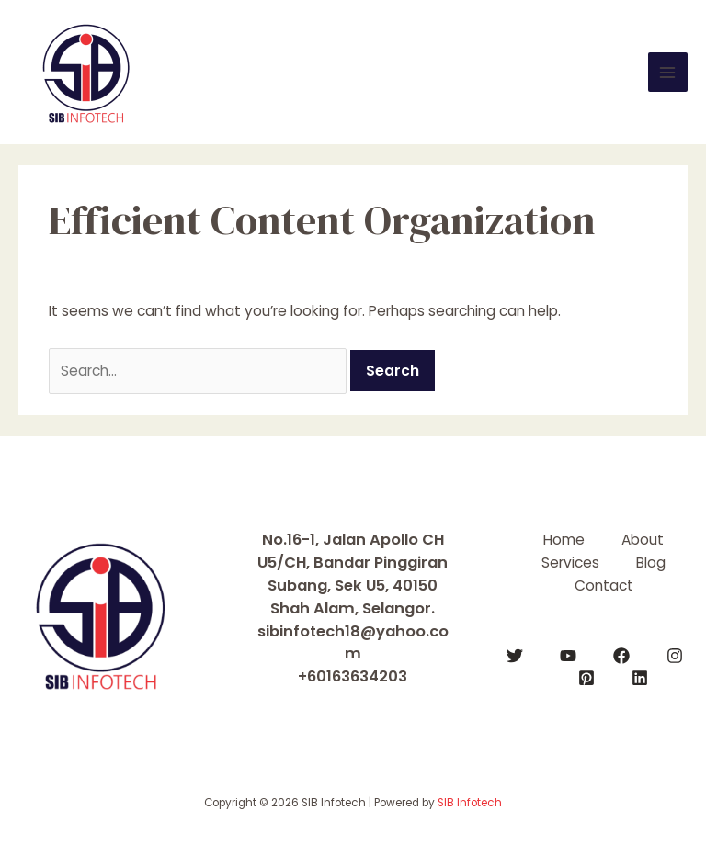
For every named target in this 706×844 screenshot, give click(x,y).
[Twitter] (515, 655)
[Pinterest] (586, 678)
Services (570, 562)
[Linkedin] (640, 678)
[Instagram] (674, 655)
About (642, 539)
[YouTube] (568, 655)
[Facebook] (621, 655)
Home (564, 539)
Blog (651, 562)
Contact (604, 585)
